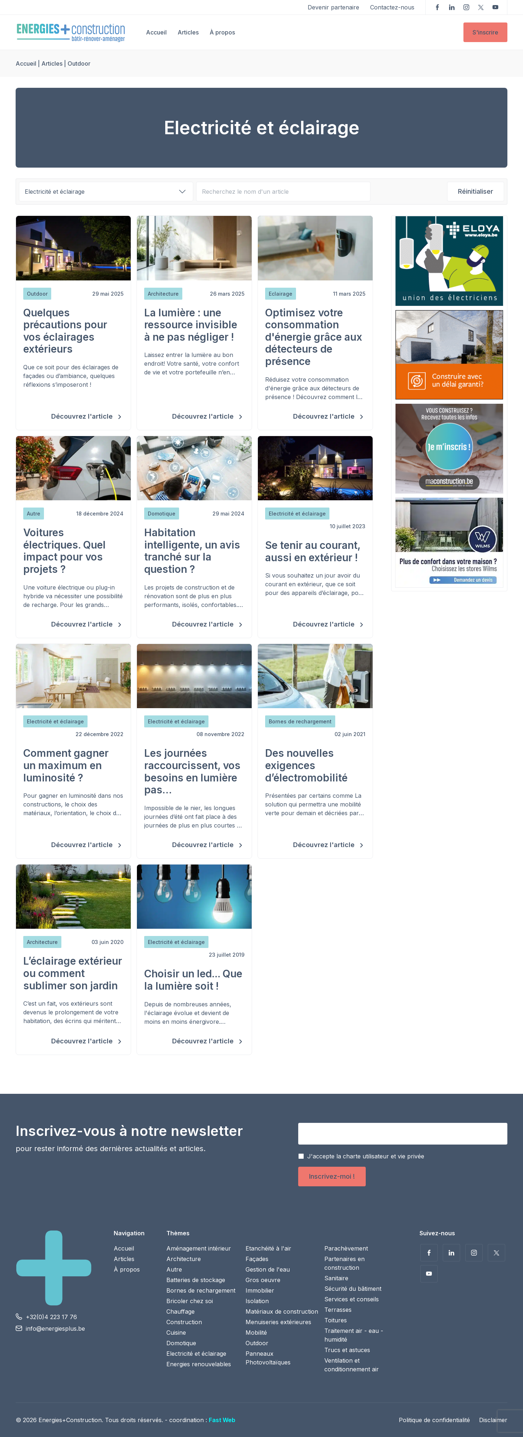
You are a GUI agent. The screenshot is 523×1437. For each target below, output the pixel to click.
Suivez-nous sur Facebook (437, 7)
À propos (222, 32)
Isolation (257, 1301)
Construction (184, 1322)
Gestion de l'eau (268, 1269)
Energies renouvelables (198, 1364)
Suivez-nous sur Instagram (466, 7)
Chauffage (180, 1311)
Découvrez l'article (82, 416)
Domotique (181, 1343)
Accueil (156, 32)
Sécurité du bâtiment (352, 1288)
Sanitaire (336, 1278)
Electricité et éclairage (196, 1353)
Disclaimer (493, 1420)
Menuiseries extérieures (278, 1322)
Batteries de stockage (195, 1280)
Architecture (183, 1258)
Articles (188, 32)
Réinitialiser (475, 191)
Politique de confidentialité (434, 1420)
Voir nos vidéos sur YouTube (495, 7)
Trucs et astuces (347, 1350)
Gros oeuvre (263, 1280)
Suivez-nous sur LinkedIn (452, 7)
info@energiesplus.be (55, 1328)
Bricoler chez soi (189, 1301)
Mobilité (256, 1332)
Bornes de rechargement (200, 1290)
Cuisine (176, 1332)
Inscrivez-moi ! (332, 1176)
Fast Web (222, 1420)
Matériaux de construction (282, 1311)
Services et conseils (351, 1299)
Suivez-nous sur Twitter (481, 7)
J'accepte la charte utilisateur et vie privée (365, 1156)
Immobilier (260, 1290)
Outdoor (257, 1343)
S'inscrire (485, 32)
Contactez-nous (392, 7)
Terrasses (338, 1309)
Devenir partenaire (333, 7)
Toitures (335, 1320)
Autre (174, 1269)
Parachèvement (346, 1248)
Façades (257, 1258)
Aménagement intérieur (198, 1248)
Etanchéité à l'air (268, 1248)
